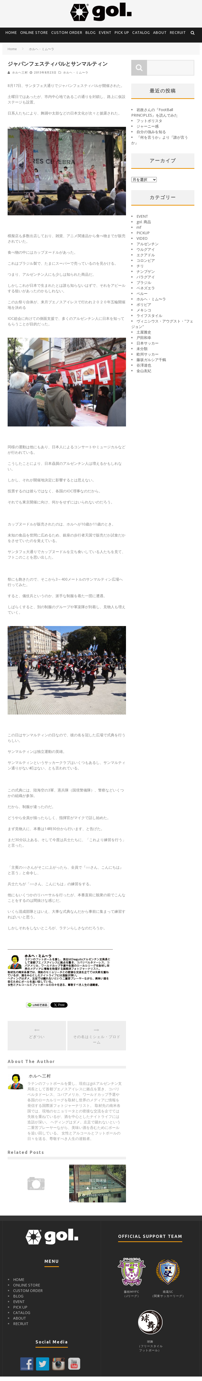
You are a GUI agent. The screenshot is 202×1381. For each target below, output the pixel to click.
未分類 (142, 353)
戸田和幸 (144, 342)
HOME (11, 32)
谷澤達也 (144, 369)
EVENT (105, 32)
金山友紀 (144, 375)
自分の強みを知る (151, 136)
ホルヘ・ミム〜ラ (75, 77)
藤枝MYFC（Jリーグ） (131, 1296)
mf (139, 231)
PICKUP (143, 237)
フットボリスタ (149, 125)
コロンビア (146, 264)
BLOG (90, 32)
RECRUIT (178, 32)
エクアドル (146, 259)
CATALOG (141, 32)
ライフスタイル (149, 319)
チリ (140, 270)
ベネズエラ (146, 292)
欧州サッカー (148, 358)
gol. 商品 (144, 226)
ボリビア (144, 308)
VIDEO (142, 242)
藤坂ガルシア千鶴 (151, 364)
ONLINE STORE (34, 32)
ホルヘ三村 (20, 77)
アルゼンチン (148, 248)
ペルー (142, 297)
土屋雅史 (144, 336)
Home (12, 53)
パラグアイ (146, 281)
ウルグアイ (146, 253)
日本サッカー (148, 347)
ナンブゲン (146, 275)
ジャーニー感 (148, 130)
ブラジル (144, 286)
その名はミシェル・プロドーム (96, 1044)
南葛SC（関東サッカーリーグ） (168, 1296)
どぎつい (37, 1041)
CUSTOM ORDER (66, 32)
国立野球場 (97, 1185)
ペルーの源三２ (36, 1185)
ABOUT (160, 32)
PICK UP (122, 32)
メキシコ (144, 314)
